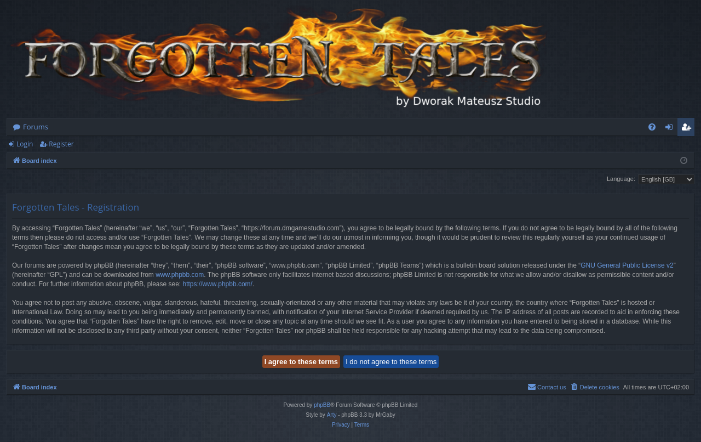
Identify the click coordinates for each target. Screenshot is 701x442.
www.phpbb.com (180, 275)
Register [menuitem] (688, 129)
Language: (621, 178)
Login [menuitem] (671, 129)
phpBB (322, 405)
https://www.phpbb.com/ (217, 284)
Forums (35, 127)
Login (24, 144)
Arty (332, 415)
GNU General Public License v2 (627, 265)
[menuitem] (651, 127)
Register (61, 144)
